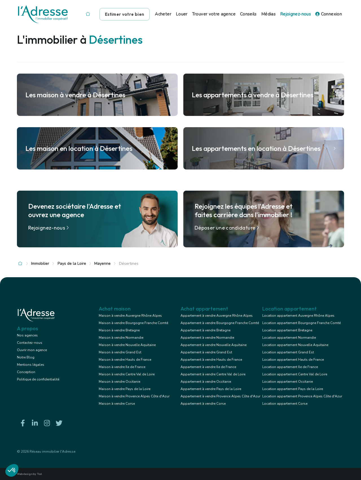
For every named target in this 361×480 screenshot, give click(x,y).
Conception (26, 372)
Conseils (248, 14)
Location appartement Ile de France (290, 367)
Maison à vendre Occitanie (119, 381)
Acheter (163, 14)
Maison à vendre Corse (117, 403)
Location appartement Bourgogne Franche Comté (301, 323)
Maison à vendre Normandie (121, 337)
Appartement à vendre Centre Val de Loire (212, 374)
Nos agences (27, 335)
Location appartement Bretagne (287, 330)
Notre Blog (25, 357)
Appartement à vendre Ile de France (208, 367)
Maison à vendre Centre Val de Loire (127, 374)
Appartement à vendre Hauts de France (211, 359)
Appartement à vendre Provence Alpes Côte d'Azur (220, 396)
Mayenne (102, 263)
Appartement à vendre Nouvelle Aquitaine (213, 345)
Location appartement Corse (284, 403)
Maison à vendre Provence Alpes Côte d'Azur (134, 396)
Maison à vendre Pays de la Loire (124, 389)
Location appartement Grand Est (288, 352)
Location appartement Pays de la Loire (292, 389)
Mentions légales (30, 364)
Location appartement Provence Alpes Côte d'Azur (302, 396)
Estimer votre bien (124, 14)
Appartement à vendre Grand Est (206, 352)
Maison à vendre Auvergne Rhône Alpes (130, 315)
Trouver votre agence (213, 14)
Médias (268, 14)
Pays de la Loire (72, 263)
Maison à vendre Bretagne (119, 330)
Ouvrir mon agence (32, 350)
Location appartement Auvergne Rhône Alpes (298, 315)
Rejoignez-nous (295, 14)
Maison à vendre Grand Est (120, 352)
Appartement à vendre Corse (203, 403)
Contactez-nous (29, 342)
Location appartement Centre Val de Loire (294, 374)
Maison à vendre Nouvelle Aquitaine (127, 345)
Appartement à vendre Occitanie (205, 381)
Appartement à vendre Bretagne (205, 330)
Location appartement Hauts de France (293, 359)
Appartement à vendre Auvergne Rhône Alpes (216, 315)
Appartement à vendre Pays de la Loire (210, 389)
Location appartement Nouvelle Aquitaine (295, 345)
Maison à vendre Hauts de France (125, 359)
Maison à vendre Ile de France (122, 367)
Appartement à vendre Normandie (207, 337)
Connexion (328, 14)
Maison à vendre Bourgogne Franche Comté (133, 323)
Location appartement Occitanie (287, 381)
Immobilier (40, 263)
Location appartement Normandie (289, 337)
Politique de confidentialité (38, 379)
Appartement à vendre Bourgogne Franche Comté (219, 323)
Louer (182, 14)
